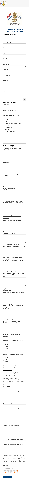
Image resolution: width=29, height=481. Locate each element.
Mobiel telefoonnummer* (10, 110)
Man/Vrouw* (6, 64)
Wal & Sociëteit (8, 363)
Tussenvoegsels (7, 42)
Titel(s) (5, 58)
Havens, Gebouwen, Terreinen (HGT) (14, 367)
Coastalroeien (8, 127)
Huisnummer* (6, 75)
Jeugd (6, 344)
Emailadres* (6, 104)
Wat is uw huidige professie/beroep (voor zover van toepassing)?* (14, 232)
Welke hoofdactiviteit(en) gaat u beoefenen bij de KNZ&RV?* (11, 116)
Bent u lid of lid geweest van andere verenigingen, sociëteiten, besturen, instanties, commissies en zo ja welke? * (13, 259)
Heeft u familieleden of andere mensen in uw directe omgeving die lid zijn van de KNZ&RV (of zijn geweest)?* (14, 321)
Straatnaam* (6, 69)
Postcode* (5, 80)
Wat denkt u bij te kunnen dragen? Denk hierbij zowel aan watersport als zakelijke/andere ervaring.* (13, 188)
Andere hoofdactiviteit (10, 131)
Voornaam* (6, 47)
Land (4, 91)
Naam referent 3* (8, 420)
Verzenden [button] (7, 477)
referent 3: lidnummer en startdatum (13, 450)
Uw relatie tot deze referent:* (11, 392)
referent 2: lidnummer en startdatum (13, 444)
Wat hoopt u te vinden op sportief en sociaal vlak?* (13, 174)
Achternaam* (6, 37)
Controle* (5, 465)
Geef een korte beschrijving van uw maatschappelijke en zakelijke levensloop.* (14, 245)
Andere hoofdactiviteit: (9, 134)
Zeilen (6, 346)
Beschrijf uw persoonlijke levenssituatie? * (14, 292)
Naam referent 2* (8, 403)
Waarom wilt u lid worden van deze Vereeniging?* (12, 161)
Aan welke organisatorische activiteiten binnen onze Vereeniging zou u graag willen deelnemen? (13, 340)
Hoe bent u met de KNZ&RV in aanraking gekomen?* (13, 149)
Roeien (6, 348)
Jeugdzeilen (7, 119)
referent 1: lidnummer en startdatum (13, 439)
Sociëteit (7, 350)
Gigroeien (7, 129)
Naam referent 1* (8, 386)
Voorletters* (6, 53)
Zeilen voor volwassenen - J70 (12, 121)
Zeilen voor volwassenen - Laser (13, 123)
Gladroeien (7, 125)
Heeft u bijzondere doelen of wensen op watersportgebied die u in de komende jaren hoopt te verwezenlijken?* (13, 202)
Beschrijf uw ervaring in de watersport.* (13, 220)
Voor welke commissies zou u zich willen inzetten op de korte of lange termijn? (13, 353)
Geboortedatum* (7, 97)
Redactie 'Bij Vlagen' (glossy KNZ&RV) (14, 365)
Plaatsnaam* (6, 86)
